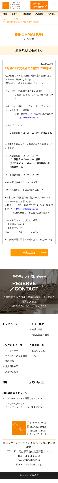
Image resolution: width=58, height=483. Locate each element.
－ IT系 (32, 356)
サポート (15, 14)
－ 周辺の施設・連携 (39, 335)
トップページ (9, 324)
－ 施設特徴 (8, 361)
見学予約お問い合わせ (38, 5)
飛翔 (4, 382)
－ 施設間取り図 (10, 366)
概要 (5, 14)
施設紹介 (27, 14)
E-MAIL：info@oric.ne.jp (26, 209)
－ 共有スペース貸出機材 (14, 356)
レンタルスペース (12, 345)
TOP (4, 19)
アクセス (51, 14)
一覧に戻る (34, 253)
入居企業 (39, 14)
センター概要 (36, 324)
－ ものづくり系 (37, 351)
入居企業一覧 (36, 345)
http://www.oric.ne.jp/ (28, 118)
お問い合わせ (36, 382)
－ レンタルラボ (10, 351)
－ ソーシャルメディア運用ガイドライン (22, 398)
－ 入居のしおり (10, 372)
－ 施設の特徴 (36, 329)
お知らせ (18, 19)
